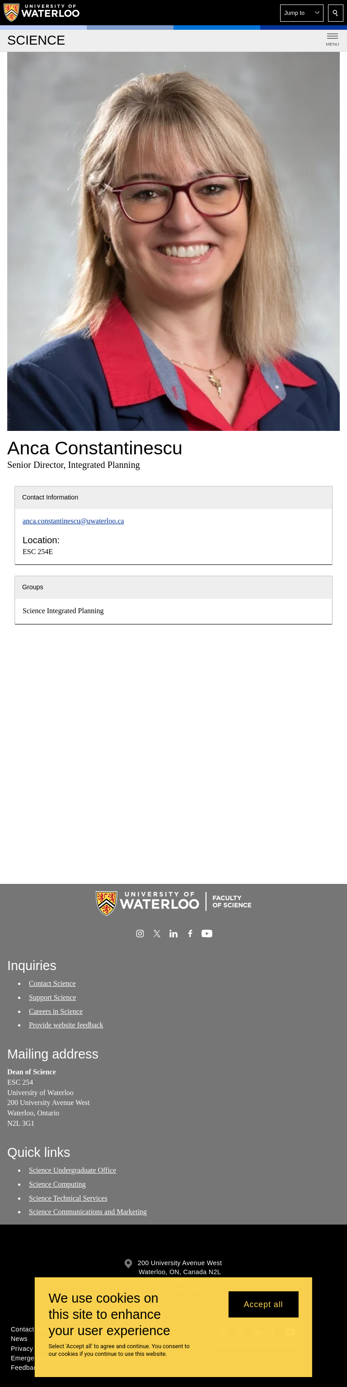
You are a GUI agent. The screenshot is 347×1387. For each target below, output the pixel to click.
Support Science (52, 997)
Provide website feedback (66, 1025)
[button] (302, 13)
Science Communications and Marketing (88, 1212)
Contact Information (50, 497)
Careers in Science (56, 1011)
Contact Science (52, 983)
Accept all (263, 1304)
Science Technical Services (68, 1198)
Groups (32, 587)
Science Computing (57, 1184)
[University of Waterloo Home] (42, 13)
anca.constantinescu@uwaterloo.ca (73, 521)
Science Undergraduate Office (72, 1170)
